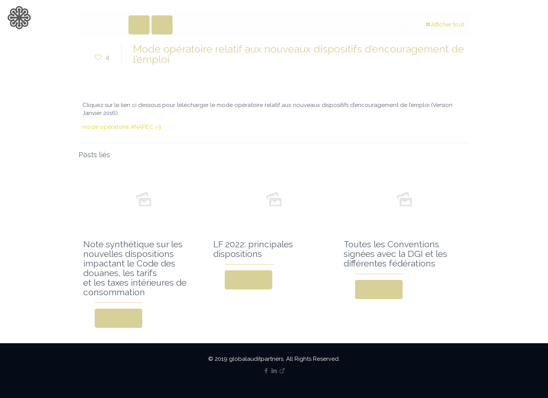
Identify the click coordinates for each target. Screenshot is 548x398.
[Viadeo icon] (282, 370)
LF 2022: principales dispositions (253, 249)
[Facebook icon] (266, 370)
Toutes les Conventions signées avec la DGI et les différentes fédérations (395, 253)
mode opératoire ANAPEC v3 (121, 126)
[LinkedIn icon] (274, 370)
